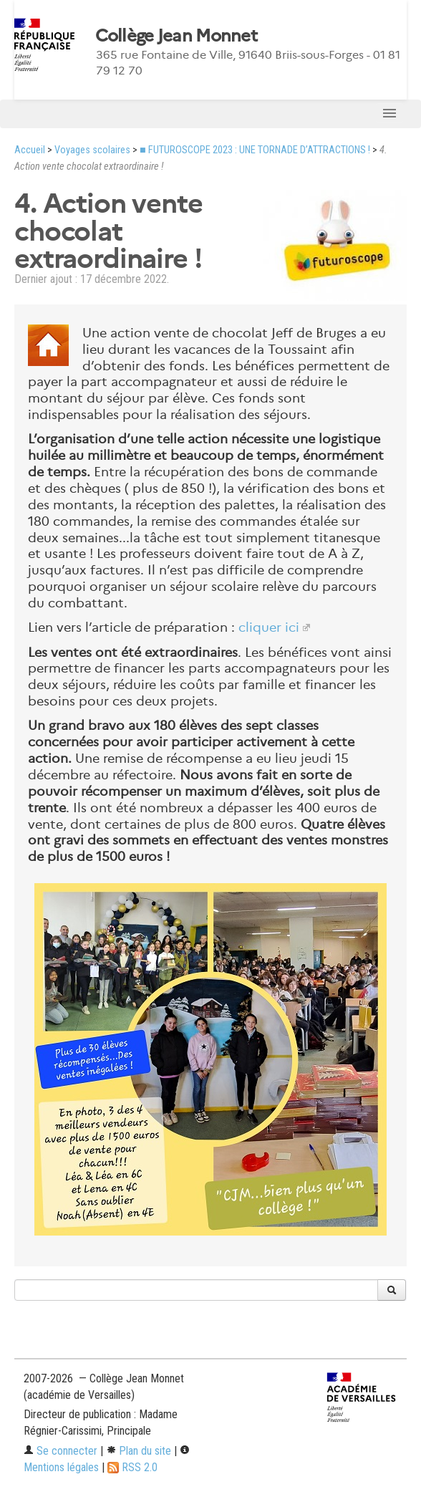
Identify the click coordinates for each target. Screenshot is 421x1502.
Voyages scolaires (92, 150)
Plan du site (138, 1451)
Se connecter (60, 1451)
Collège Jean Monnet (176, 36)
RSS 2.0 (132, 1467)
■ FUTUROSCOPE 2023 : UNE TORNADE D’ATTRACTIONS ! (255, 150)
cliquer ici (268, 627)
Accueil (29, 150)
